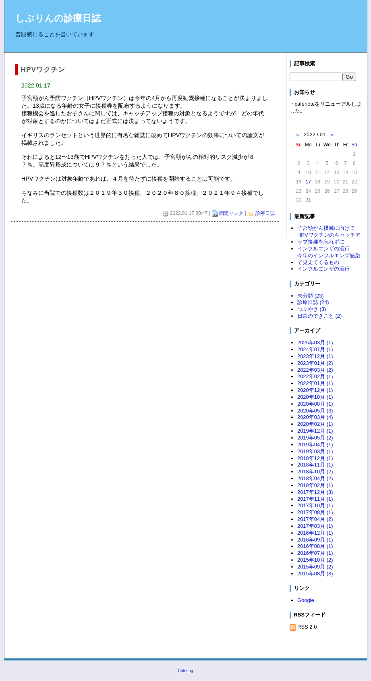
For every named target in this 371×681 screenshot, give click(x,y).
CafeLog (185, 671)
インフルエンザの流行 (323, 249)
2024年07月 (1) (315, 349)
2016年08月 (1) (315, 546)
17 (308, 182)
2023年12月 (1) (315, 356)
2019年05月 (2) (315, 438)
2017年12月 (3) (315, 492)
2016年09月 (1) (315, 540)
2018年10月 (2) (315, 472)
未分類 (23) (310, 296)
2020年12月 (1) (315, 390)
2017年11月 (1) (315, 499)
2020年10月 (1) (315, 397)
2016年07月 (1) (315, 553)
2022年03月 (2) (315, 370)
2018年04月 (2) (315, 478)
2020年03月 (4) (315, 417)
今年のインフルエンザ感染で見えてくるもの (328, 258)
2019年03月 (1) (315, 451)
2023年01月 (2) (315, 363)
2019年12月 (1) (315, 431)
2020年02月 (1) (315, 424)
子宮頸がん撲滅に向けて (326, 228)
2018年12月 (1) (315, 458)
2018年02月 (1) (315, 485)
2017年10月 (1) (315, 505)
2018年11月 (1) (315, 465)
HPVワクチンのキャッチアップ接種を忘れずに (329, 238)
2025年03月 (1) (315, 342)
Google (305, 600)
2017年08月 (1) (315, 512)
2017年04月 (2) (315, 519)
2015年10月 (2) (315, 560)
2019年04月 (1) (315, 445)
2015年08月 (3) (315, 574)
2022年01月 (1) (315, 383)
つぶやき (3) (311, 309)
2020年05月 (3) (315, 411)
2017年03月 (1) (315, 526)
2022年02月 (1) (315, 376)
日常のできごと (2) (319, 316)
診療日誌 (265, 213)
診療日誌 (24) (313, 302)
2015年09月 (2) (315, 567)
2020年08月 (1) (315, 404)
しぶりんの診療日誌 (58, 18)
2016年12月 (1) (315, 533)
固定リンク (231, 213)
